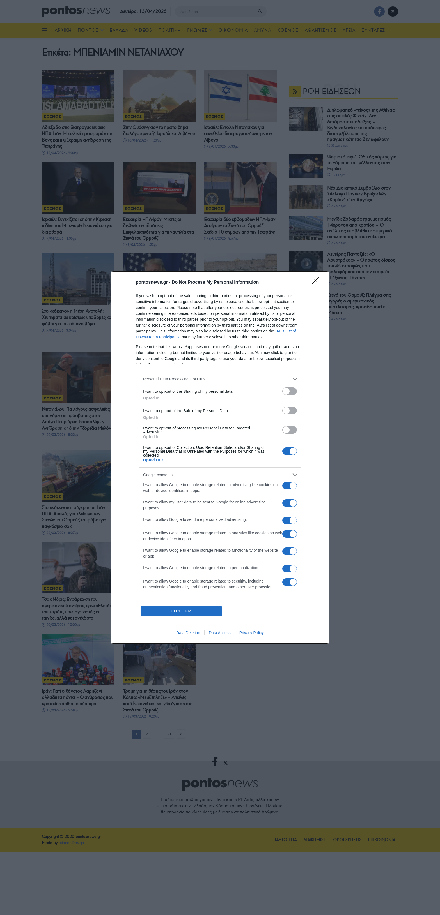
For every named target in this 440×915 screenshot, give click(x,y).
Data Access (220, 632)
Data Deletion (188, 632)
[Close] (317, 282)
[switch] (289, 391)
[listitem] (220, 379)
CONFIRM (181, 611)
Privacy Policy (251, 632)
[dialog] (220, 457)
